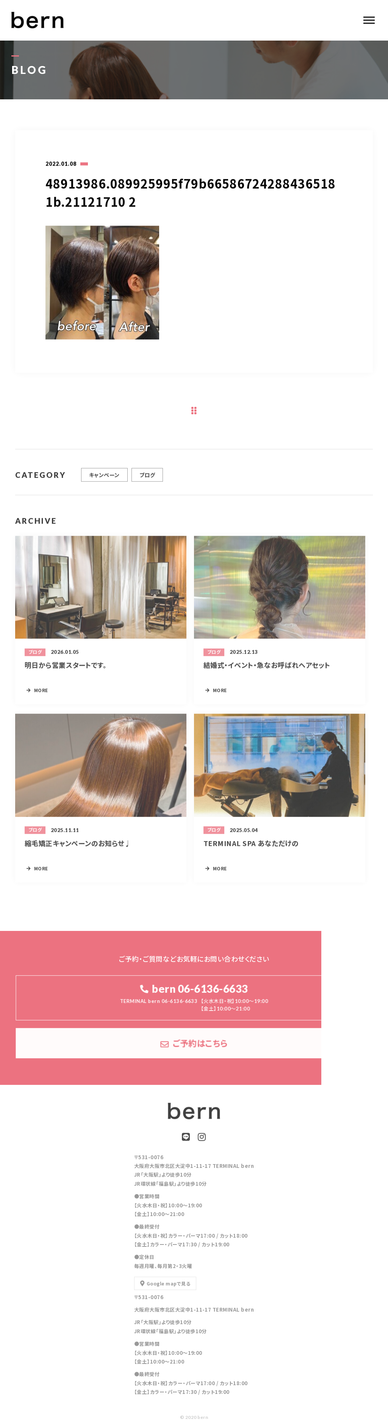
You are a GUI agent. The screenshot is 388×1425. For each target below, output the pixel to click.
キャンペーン (104, 478)
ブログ (147, 478)
